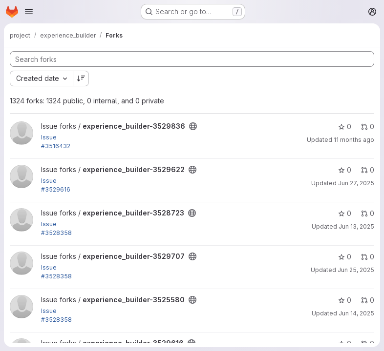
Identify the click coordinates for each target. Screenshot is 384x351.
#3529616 (55, 189)
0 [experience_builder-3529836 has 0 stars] (344, 126)
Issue (49, 137)
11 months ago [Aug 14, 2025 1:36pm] (354, 139)
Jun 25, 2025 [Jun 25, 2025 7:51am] (356, 269)
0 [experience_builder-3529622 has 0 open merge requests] (367, 170)
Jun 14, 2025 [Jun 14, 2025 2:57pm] (356, 313)
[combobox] (41, 78)
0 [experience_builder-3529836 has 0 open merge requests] (367, 126)
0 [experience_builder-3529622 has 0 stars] (344, 170)
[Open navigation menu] (29, 12)
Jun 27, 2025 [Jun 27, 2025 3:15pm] (356, 183)
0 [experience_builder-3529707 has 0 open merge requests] (367, 257)
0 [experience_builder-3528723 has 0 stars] (344, 213)
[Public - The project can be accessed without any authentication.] (193, 126)
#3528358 (56, 232)
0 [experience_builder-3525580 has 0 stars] (344, 300)
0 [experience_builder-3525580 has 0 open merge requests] (367, 300)
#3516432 (55, 146)
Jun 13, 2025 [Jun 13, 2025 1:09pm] (356, 226)
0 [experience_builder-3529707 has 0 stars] (344, 257)
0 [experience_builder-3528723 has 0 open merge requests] (367, 213)
